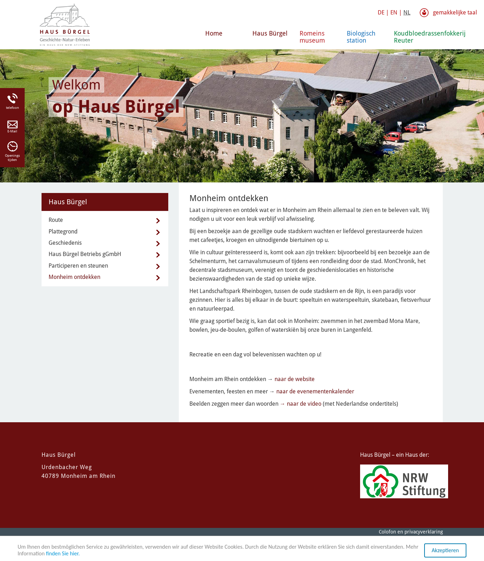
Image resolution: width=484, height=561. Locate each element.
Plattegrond (63, 231)
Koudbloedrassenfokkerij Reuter (414, 37)
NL (406, 12)
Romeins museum (312, 37)
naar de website (295, 379)
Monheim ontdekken (74, 277)
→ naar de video (300, 403)
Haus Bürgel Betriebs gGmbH (85, 254)
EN (393, 12)
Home (213, 33)
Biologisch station (361, 37)
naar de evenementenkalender (315, 391)
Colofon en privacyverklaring (411, 532)
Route (56, 220)
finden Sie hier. (63, 553)
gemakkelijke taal (455, 12)
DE (381, 12)
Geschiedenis (65, 242)
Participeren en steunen (78, 265)
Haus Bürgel (270, 33)
